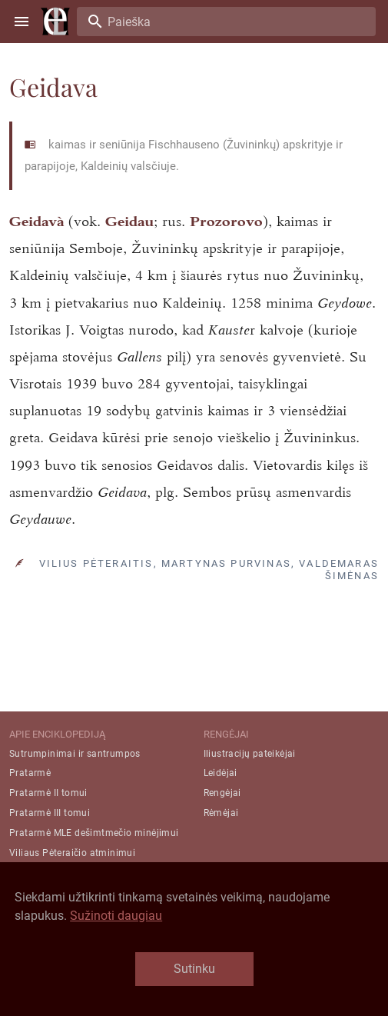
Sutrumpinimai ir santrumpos (75, 753)
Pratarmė (30, 773)
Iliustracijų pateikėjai (250, 753)
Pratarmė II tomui (48, 793)
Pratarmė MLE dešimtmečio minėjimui (94, 833)
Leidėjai (220, 773)
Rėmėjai (221, 813)
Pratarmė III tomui (49, 813)
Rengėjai (222, 793)
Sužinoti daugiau (116, 915)
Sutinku (194, 968)
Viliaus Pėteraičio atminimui (72, 853)
